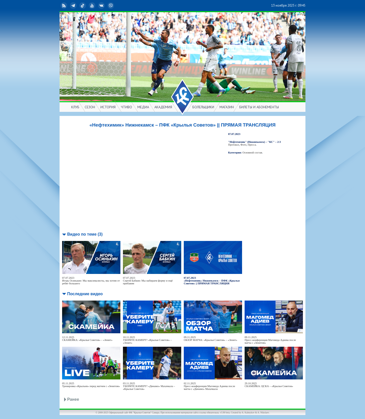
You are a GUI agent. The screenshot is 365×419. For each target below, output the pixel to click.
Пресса (252, 144)
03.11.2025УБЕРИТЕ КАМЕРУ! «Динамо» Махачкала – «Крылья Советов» (149, 386)
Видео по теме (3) (85, 234)
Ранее (73, 399)
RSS (64, 5)
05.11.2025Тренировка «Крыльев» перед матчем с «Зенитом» (91, 385)
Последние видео (85, 294)
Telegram (74, 5)
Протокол (233, 144)
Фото (243, 144)
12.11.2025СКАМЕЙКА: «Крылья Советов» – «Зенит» (87, 338)
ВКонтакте (102, 5)
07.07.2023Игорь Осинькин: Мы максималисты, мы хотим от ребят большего (91, 280)
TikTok (83, 5)
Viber (111, 5)
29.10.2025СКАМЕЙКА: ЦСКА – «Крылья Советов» (269, 385)
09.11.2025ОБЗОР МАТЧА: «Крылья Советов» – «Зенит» (210, 338)
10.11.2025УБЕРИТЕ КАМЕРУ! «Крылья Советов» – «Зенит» (147, 340)
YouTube (92, 5)
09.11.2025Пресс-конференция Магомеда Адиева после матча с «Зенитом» (270, 340)
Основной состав (252, 152)
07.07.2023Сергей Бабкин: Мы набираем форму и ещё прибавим (148, 280)
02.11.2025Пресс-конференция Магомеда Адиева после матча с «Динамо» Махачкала (209, 386)
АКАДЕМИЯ (163, 107)
